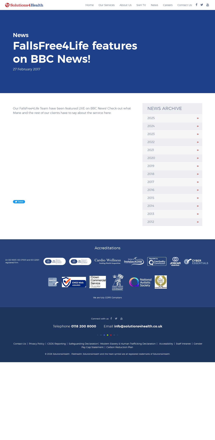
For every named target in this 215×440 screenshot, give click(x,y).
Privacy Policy (36, 344)
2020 (151, 158)
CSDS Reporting (56, 344)
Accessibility (166, 344)
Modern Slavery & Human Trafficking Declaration (128, 344)
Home (90, 5)
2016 (150, 190)
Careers (167, 5)
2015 (150, 198)
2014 (150, 206)
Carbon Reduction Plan (119, 347)
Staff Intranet (183, 344)
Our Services (107, 5)
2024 (151, 126)
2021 (150, 150)
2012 (150, 221)
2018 (150, 174)
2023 (151, 134)
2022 (151, 142)
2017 (150, 182)
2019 (150, 166)
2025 (151, 118)
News (154, 5)
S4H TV (141, 5)
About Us (125, 5)
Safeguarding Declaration (83, 344)
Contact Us (184, 5)
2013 (150, 214)
